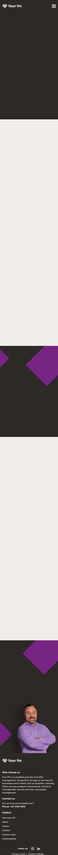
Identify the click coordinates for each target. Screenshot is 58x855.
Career (5, 826)
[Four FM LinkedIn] (38, 848)
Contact (6, 830)
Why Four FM (8, 817)
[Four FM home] (11, 6)
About (5, 822)
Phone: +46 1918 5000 (13, 806)
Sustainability (9, 838)
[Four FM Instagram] (32, 848)
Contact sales (9, 834)
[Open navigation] (54, 6)
